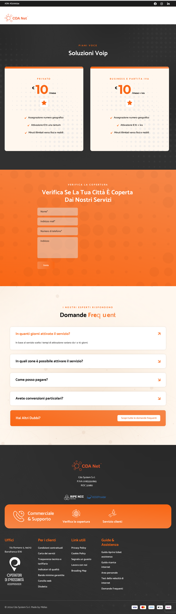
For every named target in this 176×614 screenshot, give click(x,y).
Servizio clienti (112, 521)
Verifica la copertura (76, 521)
